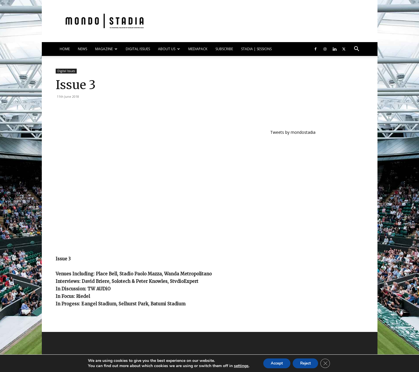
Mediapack (197, 48)
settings (237, 365)
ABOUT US (169, 48)
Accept (274, 363)
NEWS (82, 48)
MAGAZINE (106, 48)
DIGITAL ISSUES (138, 48)
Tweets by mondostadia (292, 132)
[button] (357, 49)
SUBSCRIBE (224, 48)
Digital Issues (66, 71)
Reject (306, 363)
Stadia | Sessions (256, 48)
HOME (65, 48)
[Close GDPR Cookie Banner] (328, 363)
